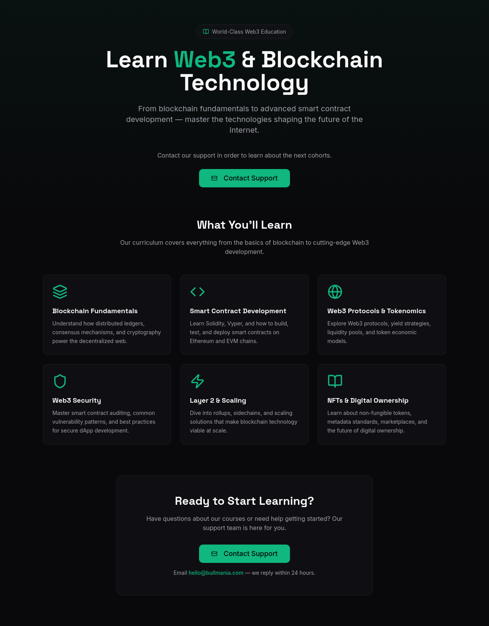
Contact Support (244, 178)
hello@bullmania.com (216, 572)
